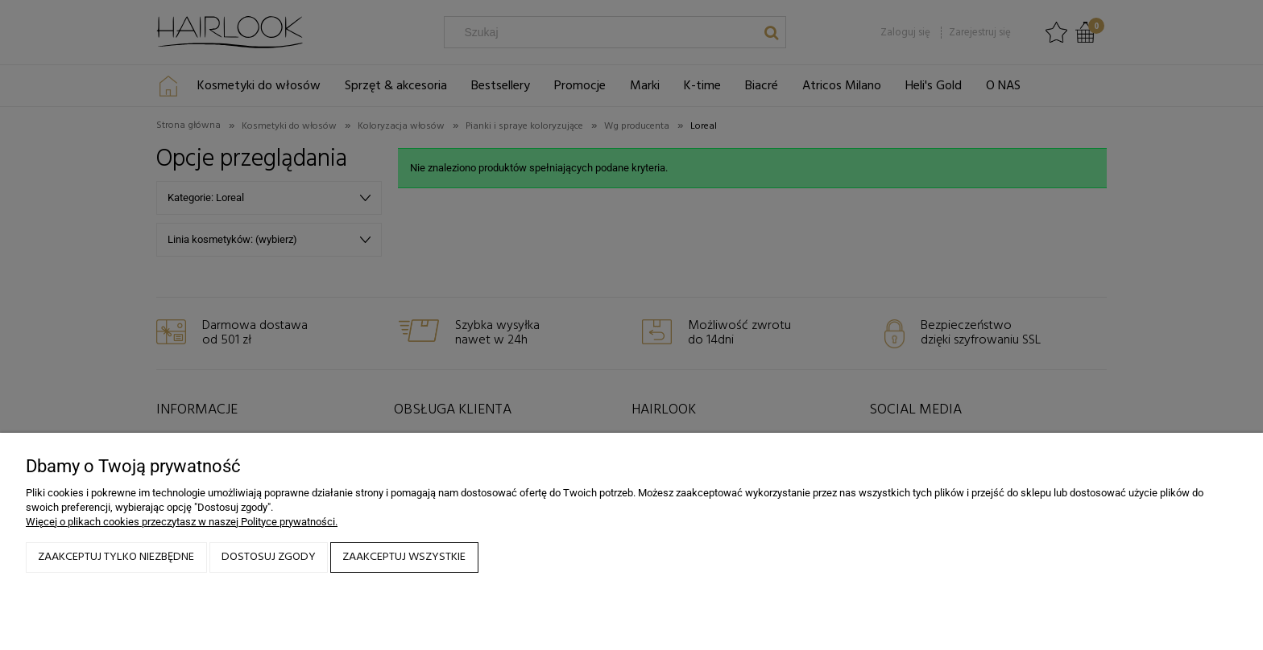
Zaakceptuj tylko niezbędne (116, 557)
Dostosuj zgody (269, 557)
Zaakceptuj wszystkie (404, 557)
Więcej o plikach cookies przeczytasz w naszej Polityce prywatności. (181, 522)
